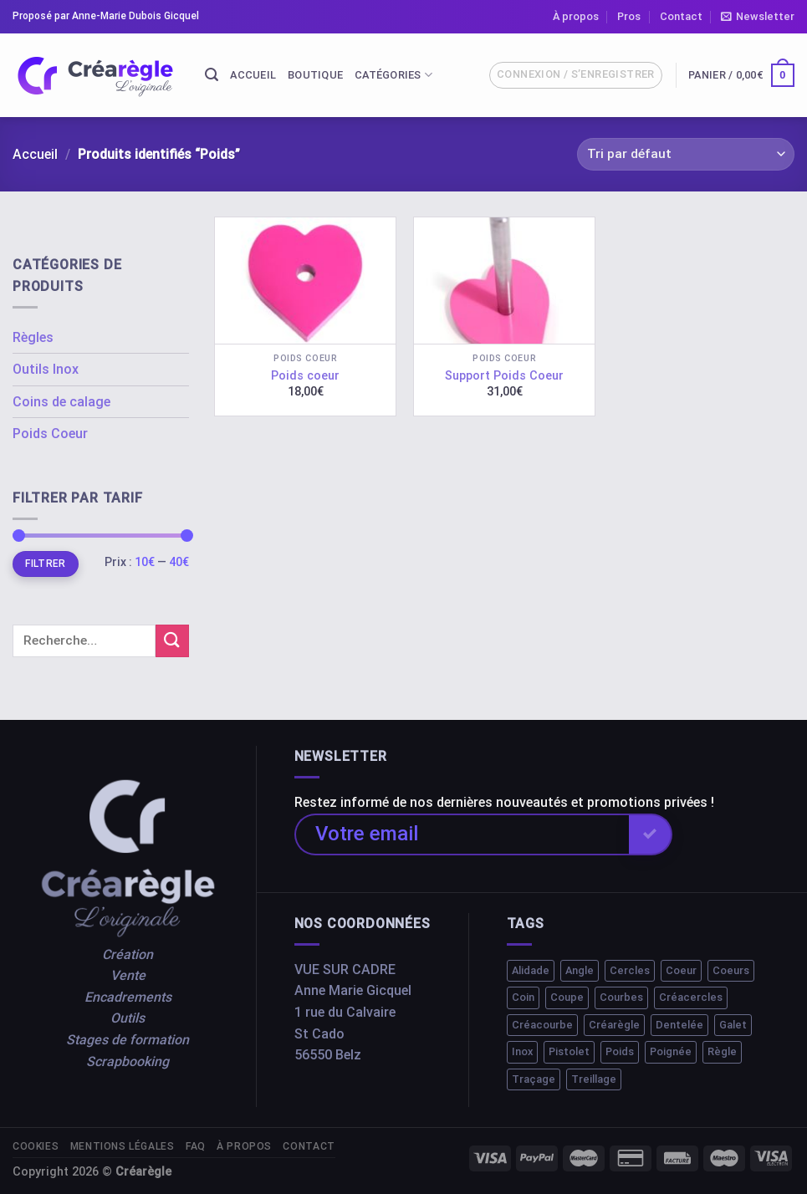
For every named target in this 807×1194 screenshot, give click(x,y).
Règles (33, 337)
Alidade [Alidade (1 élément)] (530, 970)
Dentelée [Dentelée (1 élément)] (679, 1024)
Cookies (36, 1146)
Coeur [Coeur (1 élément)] (681, 970)
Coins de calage (61, 402)
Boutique (315, 75)
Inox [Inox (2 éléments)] (522, 1051)
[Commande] (685, 154)
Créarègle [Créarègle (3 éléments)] (614, 1024)
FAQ (196, 1146)
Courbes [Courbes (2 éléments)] (621, 997)
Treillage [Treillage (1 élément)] (593, 1079)
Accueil (253, 75)
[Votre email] (461, 834)
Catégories (393, 75)
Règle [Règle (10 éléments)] (722, 1051)
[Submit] (172, 641)
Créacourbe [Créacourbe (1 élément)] (542, 1024)
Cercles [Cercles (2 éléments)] (630, 970)
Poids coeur (305, 376)
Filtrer (45, 563)
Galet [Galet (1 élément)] (733, 1024)
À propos (576, 16)
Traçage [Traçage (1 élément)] (533, 1079)
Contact (681, 16)
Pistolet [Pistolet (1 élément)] (569, 1051)
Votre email (366, 833)
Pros (629, 16)
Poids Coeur (50, 433)
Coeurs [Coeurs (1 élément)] (731, 970)
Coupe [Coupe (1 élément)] (567, 997)
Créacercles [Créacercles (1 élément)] (691, 997)
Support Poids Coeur (504, 376)
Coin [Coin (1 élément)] (523, 997)
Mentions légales (122, 1146)
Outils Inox (46, 369)
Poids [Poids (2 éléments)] (619, 1051)
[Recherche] (211, 75)
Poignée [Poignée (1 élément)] (671, 1051)
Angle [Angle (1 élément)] (579, 970)
